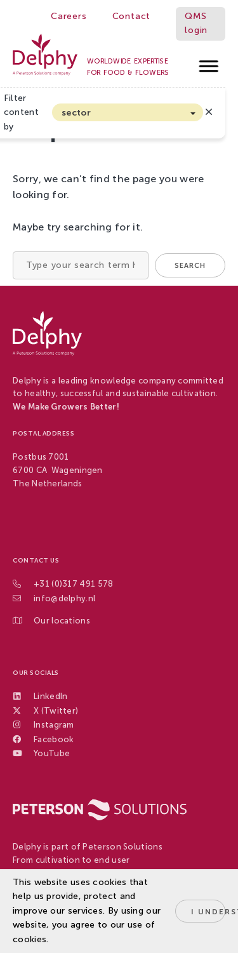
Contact (131, 16)
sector (76, 112)
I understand (208, 911)
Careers (69, 16)
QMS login (196, 23)
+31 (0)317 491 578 (73, 584)
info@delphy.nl (64, 598)
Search (190, 266)
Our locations (62, 620)
